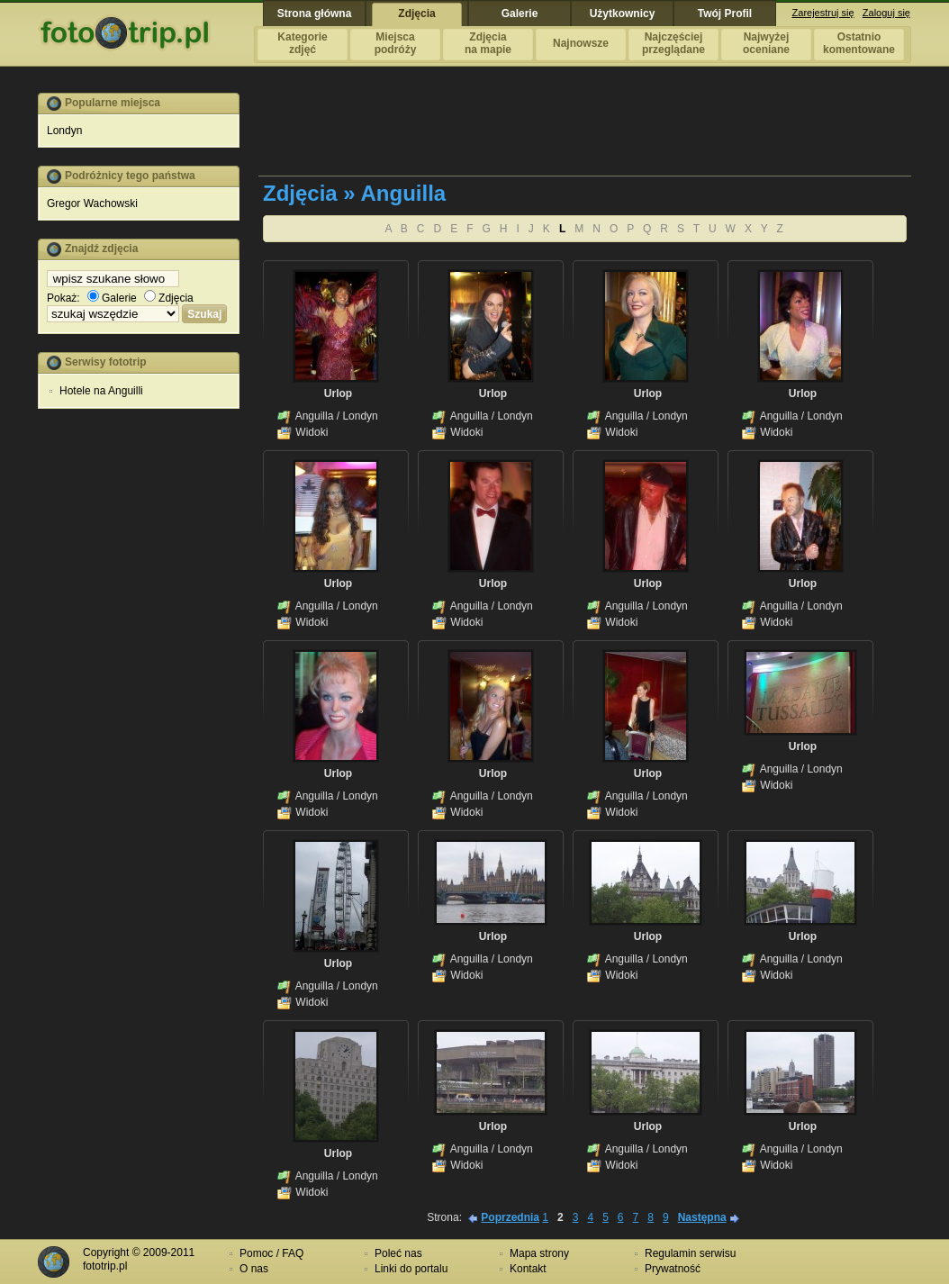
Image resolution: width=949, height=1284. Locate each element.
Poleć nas (398, 1253)
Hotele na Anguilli (101, 390)
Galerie (112, 298)
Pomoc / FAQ (271, 1253)
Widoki (311, 432)
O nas (254, 1268)
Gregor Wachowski (92, 203)
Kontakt (528, 1268)
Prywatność (672, 1268)
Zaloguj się (886, 12)
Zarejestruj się (823, 12)
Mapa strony (539, 1253)
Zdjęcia (169, 298)
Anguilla (314, 416)
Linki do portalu (411, 1268)
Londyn (64, 130)
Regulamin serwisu (690, 1253)
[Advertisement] (139, 697)
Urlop (338, 393)
